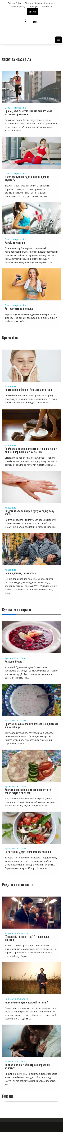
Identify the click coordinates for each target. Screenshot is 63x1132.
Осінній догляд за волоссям (20, 573)
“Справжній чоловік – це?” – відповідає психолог (27, 938)
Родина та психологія (16, 933)
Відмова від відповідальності (40, 3)
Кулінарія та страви (15, 657)
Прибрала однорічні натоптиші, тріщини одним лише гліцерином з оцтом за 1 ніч (31, 450)
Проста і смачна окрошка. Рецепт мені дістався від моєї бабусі (31, 725)
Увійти (32, 11)
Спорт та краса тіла (15, 107)
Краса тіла (10, 386)
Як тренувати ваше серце (19, 308)
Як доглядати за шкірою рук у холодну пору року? (29, 512)
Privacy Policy (14, 3)
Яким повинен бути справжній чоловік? (26, 1002)
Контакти (47, 6)
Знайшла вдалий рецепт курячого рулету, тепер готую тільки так (28, 791)
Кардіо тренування (15, 242)
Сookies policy (18, 6)
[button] (58, 39)
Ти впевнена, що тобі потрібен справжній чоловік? (27, 1066)
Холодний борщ (13, 661)
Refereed (31, 21)
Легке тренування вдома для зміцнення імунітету (27, 178)
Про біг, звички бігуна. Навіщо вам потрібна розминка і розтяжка (28, 112)
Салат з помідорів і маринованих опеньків (28, 852)
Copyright (33, 6)
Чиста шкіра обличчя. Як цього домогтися (28, 390)
